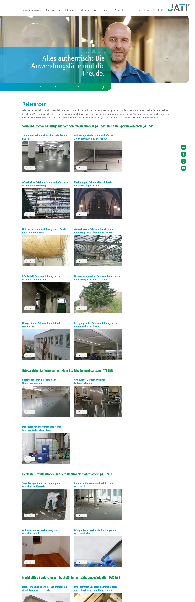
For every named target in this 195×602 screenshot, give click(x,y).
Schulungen (83, 10)
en (148, 10)
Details (30, 167)
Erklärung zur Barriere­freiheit (163, 598)
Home (88, 52)
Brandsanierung (53, 10)
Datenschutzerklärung (145, 598)
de (145, 10)
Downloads (154, 10)
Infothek (69, 10)
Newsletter (120, 10)
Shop (96, 10)
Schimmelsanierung (31, 10)
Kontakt (106, 10)
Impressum (132, 598)
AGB (125, 598)
